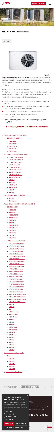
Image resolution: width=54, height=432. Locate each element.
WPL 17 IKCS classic (15, 177)
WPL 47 (11, 190)
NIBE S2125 (12, 148)
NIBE (8, 356)
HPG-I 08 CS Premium (16, 286)
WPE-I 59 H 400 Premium (17, 299)
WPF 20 (11, 337)
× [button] (27, 396)
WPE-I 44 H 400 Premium (17, 297)
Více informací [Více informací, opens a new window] (23, 408)
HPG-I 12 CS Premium (16, 289)
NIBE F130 (12, 369)
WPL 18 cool (13, 187)
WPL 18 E (11, 180)
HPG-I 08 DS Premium (16, 249)
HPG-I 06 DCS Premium (17, 259)
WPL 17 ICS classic (15, 172)
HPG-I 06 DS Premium (16, 246)
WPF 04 (11, 319)
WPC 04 (11, 304)
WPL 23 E (12, 182)
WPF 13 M (12, 334)
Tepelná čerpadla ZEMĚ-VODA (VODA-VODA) (19, 204)
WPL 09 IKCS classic (15, 175)
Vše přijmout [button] (9, 424)
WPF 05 (11, 322)
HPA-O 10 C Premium (16, 159)
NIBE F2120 (12, 141)
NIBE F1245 (12, 220)
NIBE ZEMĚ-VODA (12, 207)
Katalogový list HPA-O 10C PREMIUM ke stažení (27, 127)
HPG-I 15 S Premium (15, 279)
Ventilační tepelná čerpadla (14, 353)
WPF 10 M (12, 332)
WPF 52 (11, 347)
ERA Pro (11, 198)
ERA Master (13, 201)
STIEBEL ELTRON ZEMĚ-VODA (16, 241)
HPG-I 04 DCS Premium (17, 256)
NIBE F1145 (12, 222)
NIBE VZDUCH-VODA (13, 138)
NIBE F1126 (12, 235)
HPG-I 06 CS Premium (16, 284)
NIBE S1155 (12, 212)
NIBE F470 (12, 364)
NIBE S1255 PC (13, 215)
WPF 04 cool (13, 327)
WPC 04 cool (13, 312)
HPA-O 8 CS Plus (14, 167)
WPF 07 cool (13, 329)
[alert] (15, 412)
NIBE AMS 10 (13, 146)
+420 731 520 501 (39, 415)
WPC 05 (11, 307)
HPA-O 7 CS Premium (16, 157)
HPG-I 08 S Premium (16, 274)
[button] (15, 427)
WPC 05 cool (13, 314)
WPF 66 (11, 350)
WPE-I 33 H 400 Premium (17, 294)
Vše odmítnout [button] (21, 424)
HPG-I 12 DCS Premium (16, 264)
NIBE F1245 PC (13, 225)
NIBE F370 (12, 366)
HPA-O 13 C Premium (16, 162)
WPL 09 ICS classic (15, 170)
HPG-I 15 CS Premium (16, 292)
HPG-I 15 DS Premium (16, 254)
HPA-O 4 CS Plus (14, 165)
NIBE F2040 (12, 143)
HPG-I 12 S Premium (15, 276)
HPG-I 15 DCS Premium (16, 266)
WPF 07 (11, 324)
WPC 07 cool (13, 317)
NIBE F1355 (12, 232)
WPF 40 (11, 345)
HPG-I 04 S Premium (16, 269)
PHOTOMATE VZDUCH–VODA (16, 195)
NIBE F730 (12, 361)
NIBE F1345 (12, 230)
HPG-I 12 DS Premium (16, 251)
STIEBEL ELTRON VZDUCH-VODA (17, 154)
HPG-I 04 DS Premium (16, 243)
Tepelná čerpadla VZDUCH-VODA (15, 135)
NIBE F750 (12, 359)
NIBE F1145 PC (13, 227)
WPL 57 (11, 192)
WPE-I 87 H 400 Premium (17, 302)
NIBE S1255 (12, 210)
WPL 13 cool (13, 185)
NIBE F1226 (12, 238)
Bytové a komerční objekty (13, 372)
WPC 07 (11, 309)
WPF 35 (11, 342)
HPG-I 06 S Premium (16, 271)
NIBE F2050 (12, 151)
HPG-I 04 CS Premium (16, 281)
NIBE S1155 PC (13, 217)
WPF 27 (11, 340)
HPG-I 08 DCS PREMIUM (16, 261)
